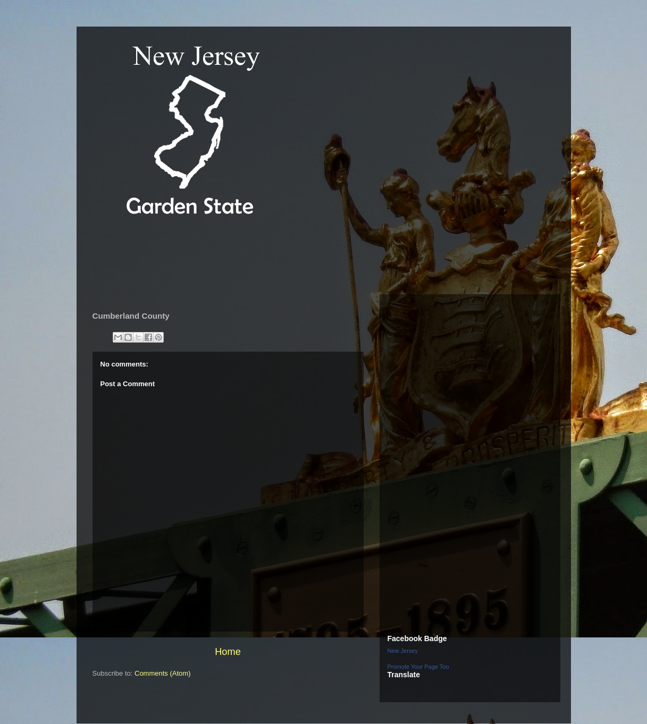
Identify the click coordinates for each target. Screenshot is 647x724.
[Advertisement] (280, 257)
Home (228, 651)
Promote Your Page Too (418, 666)
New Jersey (403, 651)
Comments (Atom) (162, 673)
